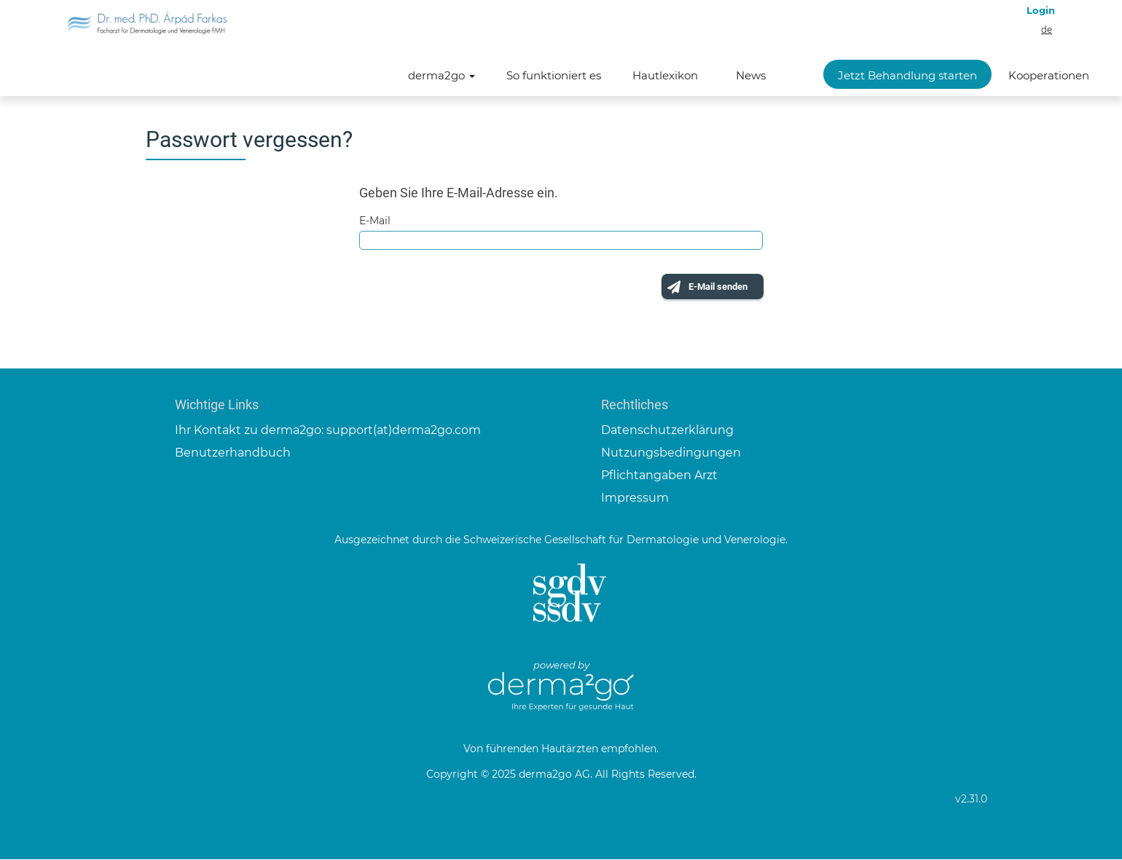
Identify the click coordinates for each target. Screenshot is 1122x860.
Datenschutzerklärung (667, 431)
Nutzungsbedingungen (671, 453)
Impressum (635, 498)
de (1046, 30)
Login (1041, 10)
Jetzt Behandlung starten (907, 75)
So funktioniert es (553, 75)
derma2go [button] (441, 75)
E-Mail (375, 220)
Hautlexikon (665, 75)
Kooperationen (1048, 75)
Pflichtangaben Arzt (659, 476)
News (751, 75)
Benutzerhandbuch (233, 453)
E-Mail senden (708, 288)
